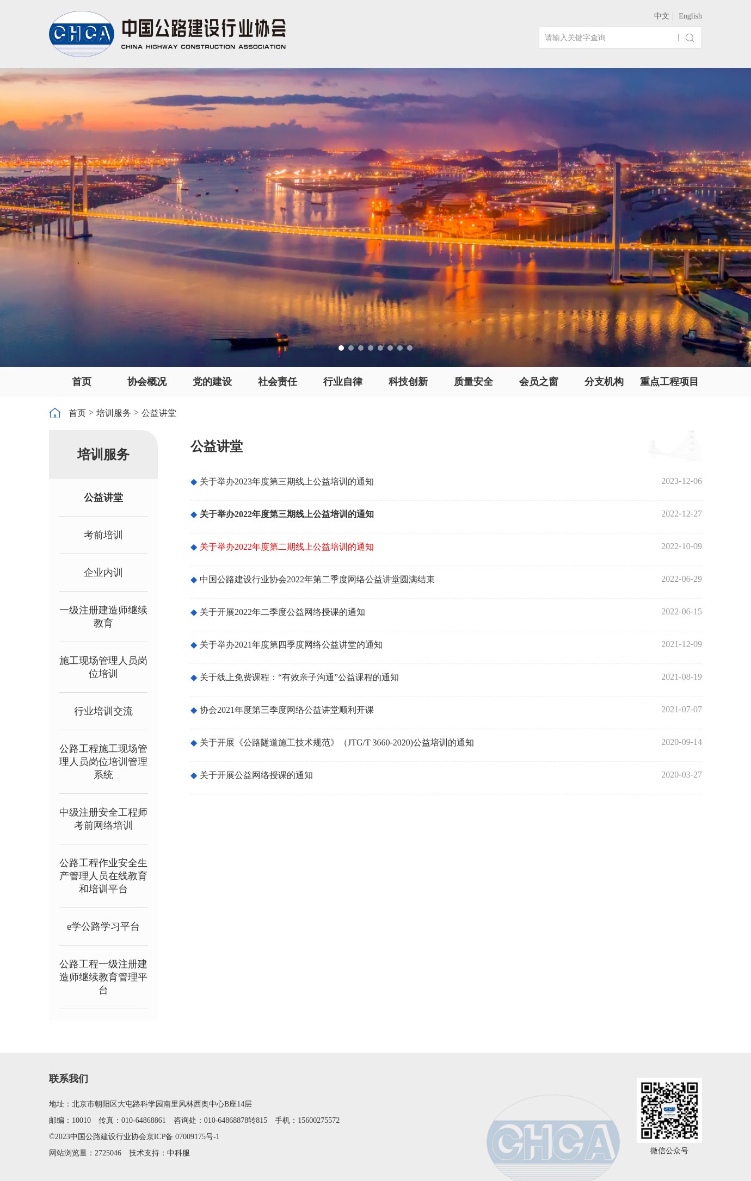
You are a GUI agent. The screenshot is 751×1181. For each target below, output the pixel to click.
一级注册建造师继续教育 (103, 617)
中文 (661, 16)
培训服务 (113, 413)
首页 (81, 381)
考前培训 (103, 535)
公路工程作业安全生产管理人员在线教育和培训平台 (103, 875)
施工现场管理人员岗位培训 (103, 667)
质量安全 (473, 381)
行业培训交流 (103, 711)
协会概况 (147, 381)
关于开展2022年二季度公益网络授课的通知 (277, 612)
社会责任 (277, 381)
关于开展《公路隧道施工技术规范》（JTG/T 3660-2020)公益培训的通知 (332, 742)
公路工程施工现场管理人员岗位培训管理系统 (103, 761)
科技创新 (408, 381)
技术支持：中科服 (159, 1153)
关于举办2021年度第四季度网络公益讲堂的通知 (286, 644)
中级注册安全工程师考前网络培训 (103, 819)
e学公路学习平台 (103, 926)
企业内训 (103, 572)
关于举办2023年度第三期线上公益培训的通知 (282, 481)
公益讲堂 (158, 413)
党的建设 (212, 381)
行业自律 (342, 381)
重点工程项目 (669, 381)
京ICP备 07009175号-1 (183, 1137)
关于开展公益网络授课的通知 (251, 775)
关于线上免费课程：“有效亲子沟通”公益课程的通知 (294, 677)
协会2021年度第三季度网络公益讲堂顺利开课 (282, 709)
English (690, 16)
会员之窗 (538, 381)
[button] (341, 348)
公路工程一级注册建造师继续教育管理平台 (103, 977)
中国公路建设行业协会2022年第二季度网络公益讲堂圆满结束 (312, 579)
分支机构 (604, 381)
